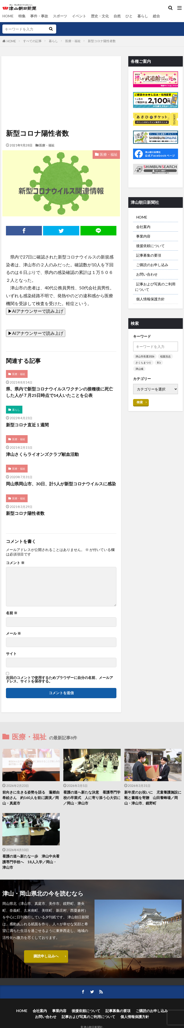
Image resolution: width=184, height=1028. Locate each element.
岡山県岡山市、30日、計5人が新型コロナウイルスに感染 (61, 483)
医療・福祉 (73, 41)
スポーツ (60, 16)
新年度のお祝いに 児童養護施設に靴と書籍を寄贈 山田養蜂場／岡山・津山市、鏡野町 (152, 797)
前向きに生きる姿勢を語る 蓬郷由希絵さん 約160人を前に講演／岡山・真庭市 (31, 797)
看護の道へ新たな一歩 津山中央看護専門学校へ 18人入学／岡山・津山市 (31, 861)
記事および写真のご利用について (155, 287)
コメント (15, 563)
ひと (129, 16)
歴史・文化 (100, 16)
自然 (117, 16)
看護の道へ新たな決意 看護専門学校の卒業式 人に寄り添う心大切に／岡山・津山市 (91, 797)
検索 (140, 402)
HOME (8, 16)
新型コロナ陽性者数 (102, 41)
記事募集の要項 (148, 255)
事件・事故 (39, 16)
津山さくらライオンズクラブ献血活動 (42, 454)
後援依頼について (150, 246)
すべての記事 (32, 41)
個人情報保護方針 (150, 299)
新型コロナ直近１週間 (27, 424)
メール (13, 633)
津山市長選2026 (144, 356)
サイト (11, 653)
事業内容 (143, 236)
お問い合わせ (147, 274)
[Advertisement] (61, 78)
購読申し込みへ (46, 956)
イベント (79, 16)
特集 (21, 16)
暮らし (142, 16)
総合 (156, 16)
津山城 (139, 368)
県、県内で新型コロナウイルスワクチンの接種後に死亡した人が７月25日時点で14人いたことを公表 (59, 392)
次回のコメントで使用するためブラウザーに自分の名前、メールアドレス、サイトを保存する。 (59, 679)
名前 (11, 613)
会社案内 (143, 226)
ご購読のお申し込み (152, 265)
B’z (159, 362)
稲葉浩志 (165, 356)
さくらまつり (143, 362)
